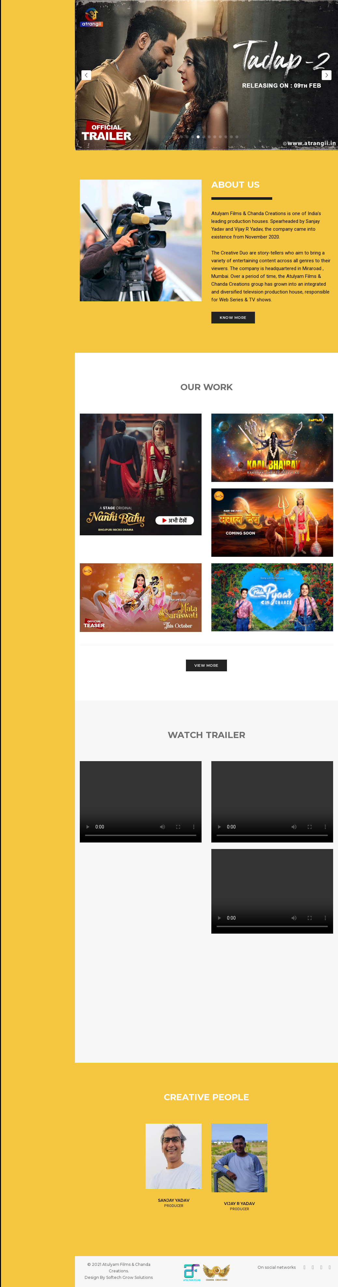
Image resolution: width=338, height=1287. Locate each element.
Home (12, 50)
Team (12, 84)
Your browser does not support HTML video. (141, 799)
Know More (233, 315)
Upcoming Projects (28, 117)
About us (17, 67)
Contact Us (19, 133)
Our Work (18, 100)
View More (206, 663)
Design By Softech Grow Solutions (119, 1275)
